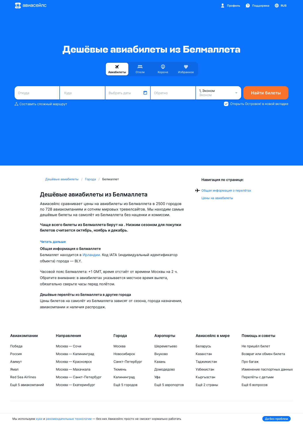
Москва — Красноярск (74, 361)
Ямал (14, 369)
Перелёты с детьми (258, 377)
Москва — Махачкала (73, 369)
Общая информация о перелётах (226, 190)
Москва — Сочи (68, 346)
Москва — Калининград (75, 354)
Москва (119, 346)
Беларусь (203, 346)
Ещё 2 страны (207, 385)
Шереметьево (165, 346)
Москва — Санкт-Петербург (79, 377)
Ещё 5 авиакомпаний (27, 385)
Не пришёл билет (256, 346)
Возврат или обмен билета (263, 354)
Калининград (124, 377)
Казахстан (204, 354)
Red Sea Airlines (23, 377)
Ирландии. (92, 255)
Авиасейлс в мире (213, 335)
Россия (16, 354)
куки (39, 418)
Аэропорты (164, 335)
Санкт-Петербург (128, 361)
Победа (16, 346)
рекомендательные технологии (69, 418)
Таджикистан (206, 361)
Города (120, 335)
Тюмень (120, 369)
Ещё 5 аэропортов (169, 385)
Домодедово (164, 369)
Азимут (16, 361)
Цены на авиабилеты (217, 198)
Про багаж (250, 361)
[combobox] (37, 92)
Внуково (161, 354)
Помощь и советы (258, 335)
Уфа (157, 377)
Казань (159, 361)
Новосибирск (124, 354)
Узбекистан (205, 369)
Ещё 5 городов (125, 385)
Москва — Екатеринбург (75, 385)
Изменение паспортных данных (267, 369)
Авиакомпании (24, 335)
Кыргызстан (205, 377)
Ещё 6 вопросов (254, 385)
